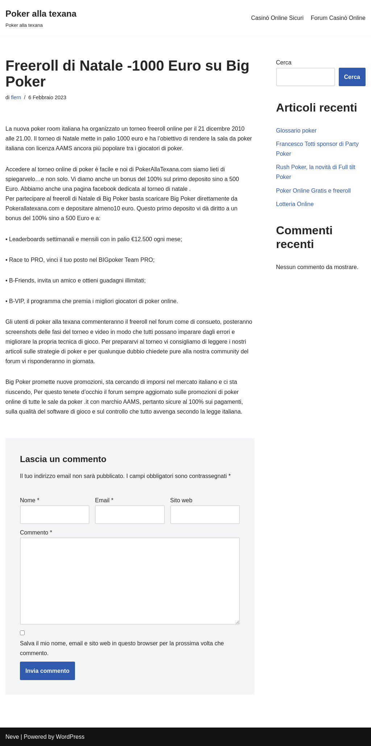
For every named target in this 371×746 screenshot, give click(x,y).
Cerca (284, 62)
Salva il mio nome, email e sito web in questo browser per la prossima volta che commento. (122, 648)
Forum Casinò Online (338, 18)
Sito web (181, 500)
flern (16, 97)
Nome (29, 500)
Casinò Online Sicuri (277, 18)
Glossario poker (296, 130)
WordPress (70, 737)
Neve (12, 737)
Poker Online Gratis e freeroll (313, 191)
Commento (36, 532)
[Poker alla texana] (40, 18)
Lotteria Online (295, 204)
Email (104, 500)
